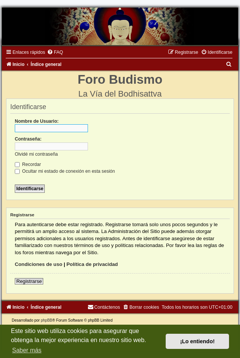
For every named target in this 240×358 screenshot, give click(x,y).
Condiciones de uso (38, 264)
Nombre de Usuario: (37, 121)
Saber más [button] (26, 350)
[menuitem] (55, 52)
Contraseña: (28, 139)
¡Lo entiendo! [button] (197, 341)
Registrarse (29, 281)
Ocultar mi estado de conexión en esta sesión (65, 171)
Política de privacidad (92, 264)
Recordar (28, 164)
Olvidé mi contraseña (36, 154)
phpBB (46, 320)
